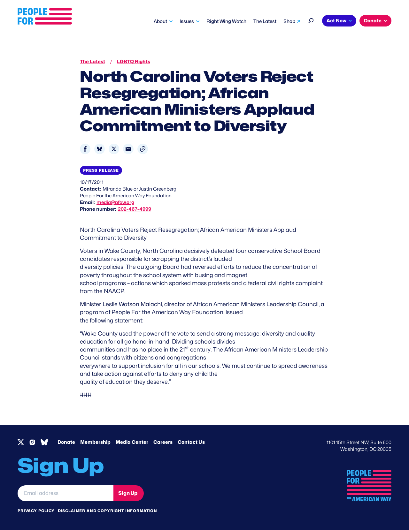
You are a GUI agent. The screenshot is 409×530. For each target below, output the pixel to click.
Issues (187, 21)
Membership (95, 442)
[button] (142, 149)
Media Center (132, 442)
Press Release (101, 170)
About (160, 21)
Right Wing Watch (226, 21)
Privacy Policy (36, 510)
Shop (289, 21)
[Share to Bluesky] (99, 149)
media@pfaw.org (115, 202)
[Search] (311, 20)
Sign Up (127, 493)
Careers (163, 442)
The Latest (264, 21)
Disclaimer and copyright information (107, 510)
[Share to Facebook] (85, 149)
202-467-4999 (134, 209)
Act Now (336, 21)
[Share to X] (114, 149)
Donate (373, 21)
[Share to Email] (128, 149)
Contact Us (191, 442)
